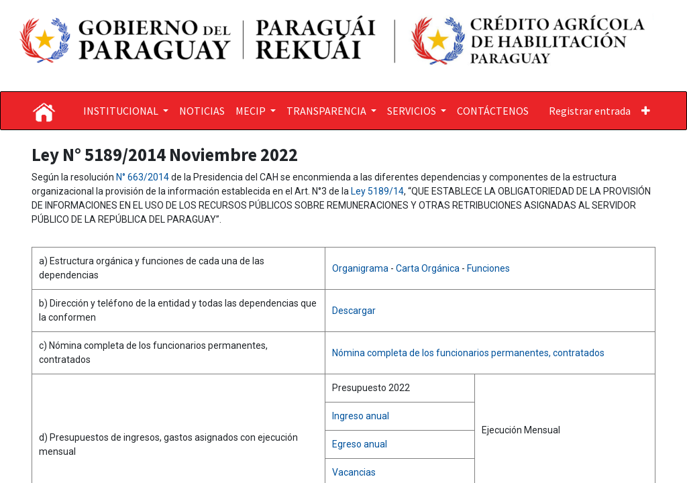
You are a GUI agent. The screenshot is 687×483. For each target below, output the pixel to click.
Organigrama (361, 268)
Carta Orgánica (429, 268)
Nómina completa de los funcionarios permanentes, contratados (468, 352)
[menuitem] (202, 110)
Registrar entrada (590, 110)
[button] (645, 110)
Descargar (354, 310)
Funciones (488, 268)
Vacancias (354, 472)
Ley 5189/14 (377, 191)
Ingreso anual (360, 416)
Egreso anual (359, 444)
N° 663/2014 (143, 177)
